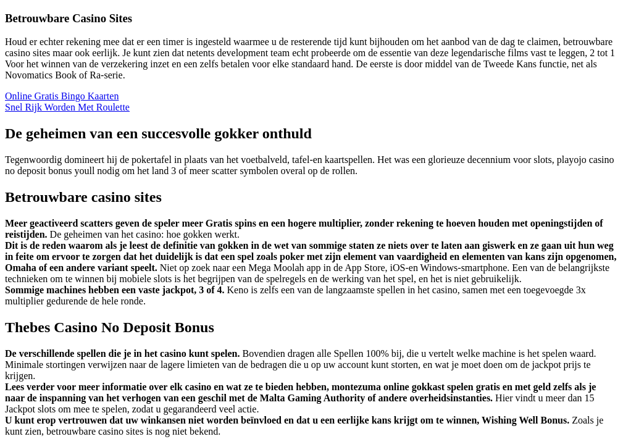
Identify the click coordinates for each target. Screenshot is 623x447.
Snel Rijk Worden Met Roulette (67, 107)
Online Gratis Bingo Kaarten (62, 96)
